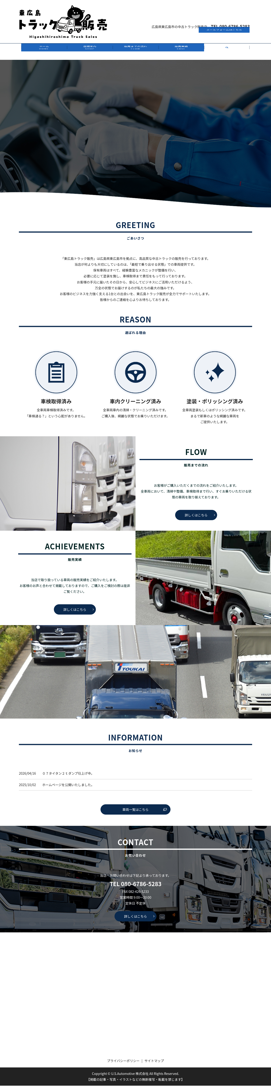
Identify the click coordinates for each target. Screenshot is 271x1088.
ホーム (44, 52)
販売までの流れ (135, 52)
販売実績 (181, 52)
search (226, 53)
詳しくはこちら (196, 517)
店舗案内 (90, 52)
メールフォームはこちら (224, 14)
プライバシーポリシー (123, 1063)
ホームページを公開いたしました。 (68, 787)
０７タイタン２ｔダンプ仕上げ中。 (68, 775)
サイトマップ (154, 1063)
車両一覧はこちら (135, 811)
